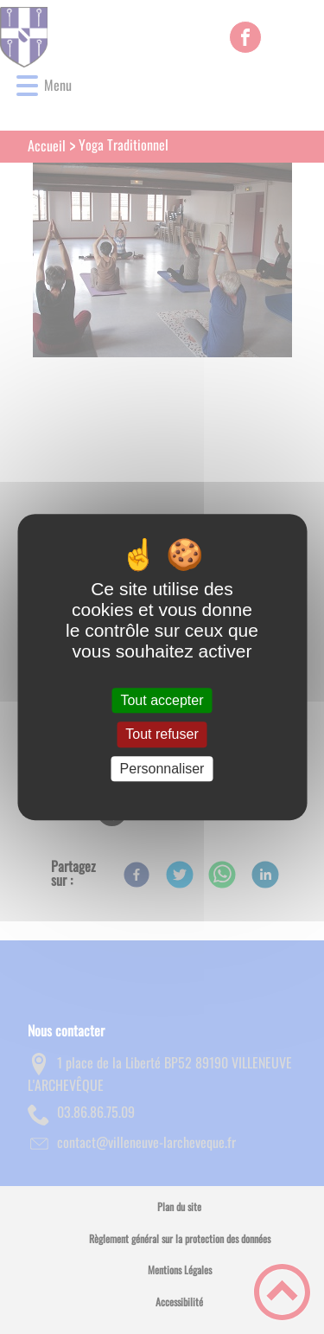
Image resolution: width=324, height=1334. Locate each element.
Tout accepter (161, 700)
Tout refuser (161, 735)
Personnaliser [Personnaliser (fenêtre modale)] (162, 768)
